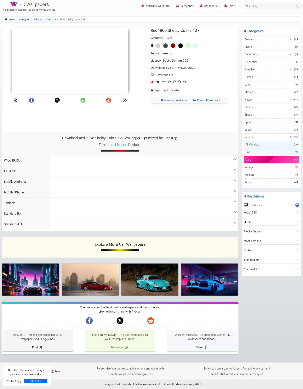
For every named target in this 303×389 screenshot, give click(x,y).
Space (271, 115)
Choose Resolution (205, 100)
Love (271, 84)
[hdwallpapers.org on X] (120, 320)
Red (165, 90)
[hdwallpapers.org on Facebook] (89, 320)
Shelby (175, 90)
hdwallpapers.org (184, 384)
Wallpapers (210, 6)
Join (231, 6)
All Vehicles (272, 144)
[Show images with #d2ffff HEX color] (195, 45)
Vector (271, 130)
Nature (271, 99)
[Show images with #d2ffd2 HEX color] (188, 45)
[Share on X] (57, 100)
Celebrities (271, 62)
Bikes (272, 152)
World (271, 182)
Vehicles (271, 137)
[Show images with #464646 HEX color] (165, 45)
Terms (56, 371)
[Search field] (269, 6)
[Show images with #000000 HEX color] (180, 45)
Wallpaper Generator (155, 6)
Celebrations (271, 54)
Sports (271, 122)
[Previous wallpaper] (15, 100)
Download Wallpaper (174, 100)
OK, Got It (35, 381)
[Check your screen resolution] (261, 374)
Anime (271, 47)
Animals (271, 39)
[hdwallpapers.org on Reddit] (150, 320)
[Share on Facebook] (31, 100)
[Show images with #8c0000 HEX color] (173, 45)
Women (271, 175)
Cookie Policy (14, 381)
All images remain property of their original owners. (129, 384)
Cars (169, 38)
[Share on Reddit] (108, 100)
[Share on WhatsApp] (82, 100)
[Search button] (297, 6)
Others (271, 107)
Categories (187, 6)
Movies (271, 92)
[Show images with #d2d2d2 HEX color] (158, 45)
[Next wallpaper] (125, 100)
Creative (271, 69)
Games (271, 77)
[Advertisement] (120, 117)
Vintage (271, 167)
